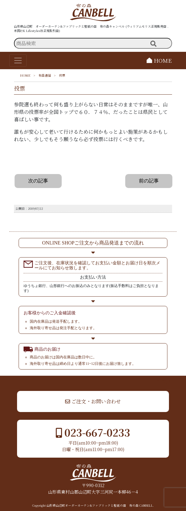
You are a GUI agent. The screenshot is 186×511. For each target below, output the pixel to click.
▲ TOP (163, 382)
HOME (159, 60)
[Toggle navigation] (18, 60)
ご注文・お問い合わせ (93, 401)
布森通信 (44, 75)
